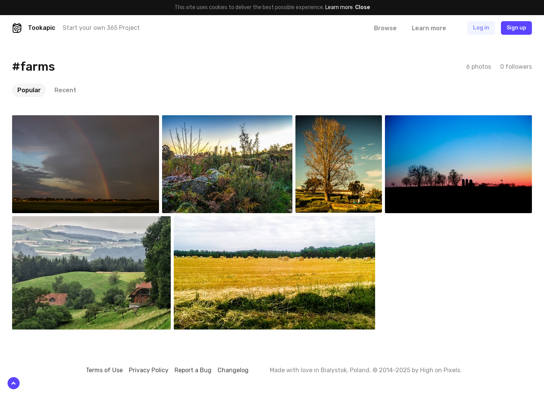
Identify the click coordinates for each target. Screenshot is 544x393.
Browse (385, 28)
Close (362, 7)
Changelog (233, 370)
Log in (481, 28)
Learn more (339, 7)
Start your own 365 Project (101, 27)
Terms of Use (104, 370)
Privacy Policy (148, 370)
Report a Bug (193, 370)
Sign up (516, 28)
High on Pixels (440, 370)
